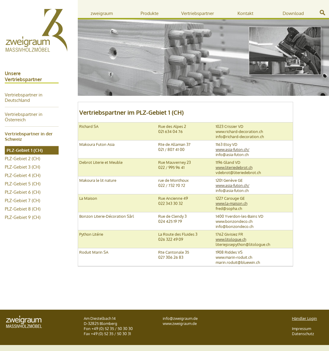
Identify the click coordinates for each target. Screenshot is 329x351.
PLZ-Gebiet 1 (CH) (25, 150)
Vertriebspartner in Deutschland (23, 97)
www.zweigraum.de (180, 323)
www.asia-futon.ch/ (232, 149)
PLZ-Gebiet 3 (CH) (22, 167)
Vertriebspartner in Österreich (23, 116)
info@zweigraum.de (180, 318)
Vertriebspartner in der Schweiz (29, 136)
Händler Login (304, 318)
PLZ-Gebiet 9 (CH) (22, 217)
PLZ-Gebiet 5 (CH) (22, 183)
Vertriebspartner (197, 13)
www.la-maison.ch (231, 203)
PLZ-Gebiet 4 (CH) (22, 175)
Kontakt (245, 13)
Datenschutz (303, 333)
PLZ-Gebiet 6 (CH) (22, 192)
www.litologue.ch (231, 239)
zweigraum (102, 13)
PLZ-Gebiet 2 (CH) (22, 158)
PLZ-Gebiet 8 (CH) (22, 208)
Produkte (150, 13)
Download (293, 13)
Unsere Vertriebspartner (23, 76)
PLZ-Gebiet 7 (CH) (22, 200)
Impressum (301, 328)
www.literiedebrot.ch (234, 167)
